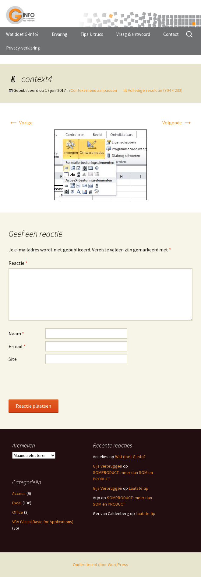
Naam (16, 333)
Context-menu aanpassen (94, 90)
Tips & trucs (91, 34)
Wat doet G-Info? (22, 34)
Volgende (177, 122)
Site (13, 359)
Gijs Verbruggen (107, 466)
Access (19, 493)
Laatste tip (138, 488)
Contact (171, 34)
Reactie (18, 263)
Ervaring (59, 34)
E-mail (17, 346)
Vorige (21, 122)
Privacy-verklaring (23, 48)
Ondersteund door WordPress (100, 564)
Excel (17, 503)
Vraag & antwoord (133, 34)
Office (17, 512)
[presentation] (55, 381)
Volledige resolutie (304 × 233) (155, 90)
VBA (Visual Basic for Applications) (42, 521)
